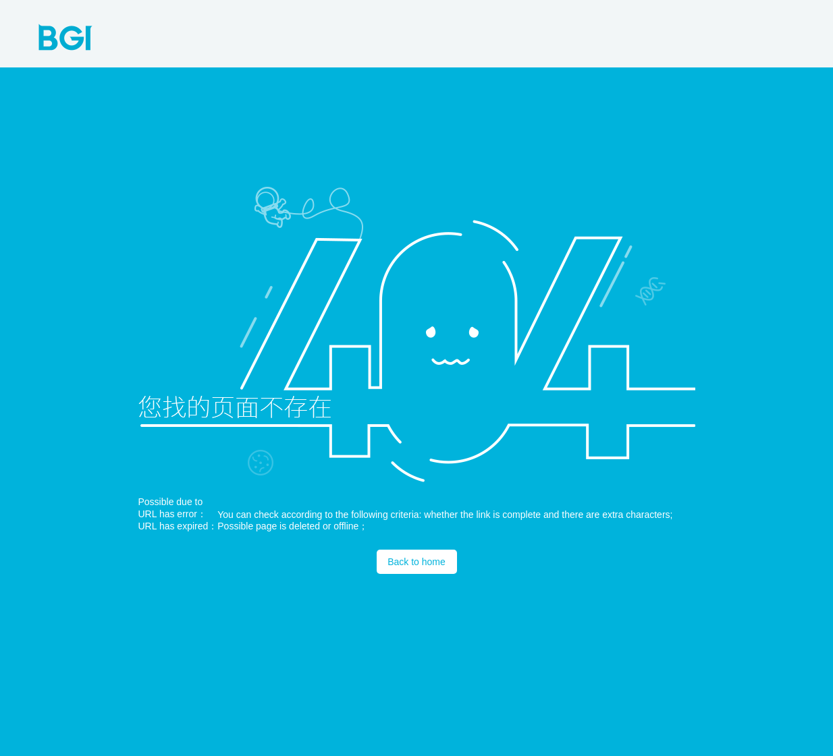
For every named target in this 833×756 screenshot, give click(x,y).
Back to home (416, 561)
